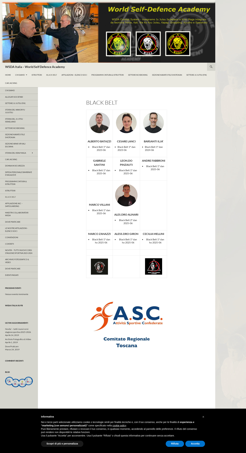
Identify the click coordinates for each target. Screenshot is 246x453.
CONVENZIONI (11, 237)
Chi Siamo (20, 75)
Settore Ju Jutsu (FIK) (196, 75)
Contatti (9, 244)
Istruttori (37, 75)
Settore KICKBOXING (15, 128)
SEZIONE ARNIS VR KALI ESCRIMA (15, 145)
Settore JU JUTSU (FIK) (15, 103)
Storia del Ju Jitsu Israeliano (14, 120)
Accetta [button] (195, 443)
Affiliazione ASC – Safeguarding (14, 204)
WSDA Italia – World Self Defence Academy (35, 67)
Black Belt (51, 75)
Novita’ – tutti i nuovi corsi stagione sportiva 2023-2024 (18, 251)
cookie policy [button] (119, 425)
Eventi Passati (11, 275)
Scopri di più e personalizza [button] (62, 443)
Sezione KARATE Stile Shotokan (167, 75)
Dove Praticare (12, 222)
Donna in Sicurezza (15, 166)
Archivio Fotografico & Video (17, 260)
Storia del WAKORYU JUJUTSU (15, 111)
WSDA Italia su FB (14, 305)
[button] (203, 417)
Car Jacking (11, 83)
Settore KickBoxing (138, 75)
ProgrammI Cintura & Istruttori (107, 75)
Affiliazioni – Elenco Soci (74, 75)
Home (8, 75)
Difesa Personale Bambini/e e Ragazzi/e (18, 173)
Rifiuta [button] (175, 443)
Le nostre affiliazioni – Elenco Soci (16, 229)
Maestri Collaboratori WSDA (16, 214)
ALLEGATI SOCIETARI (14, 97)
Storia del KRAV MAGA (15, 153)
